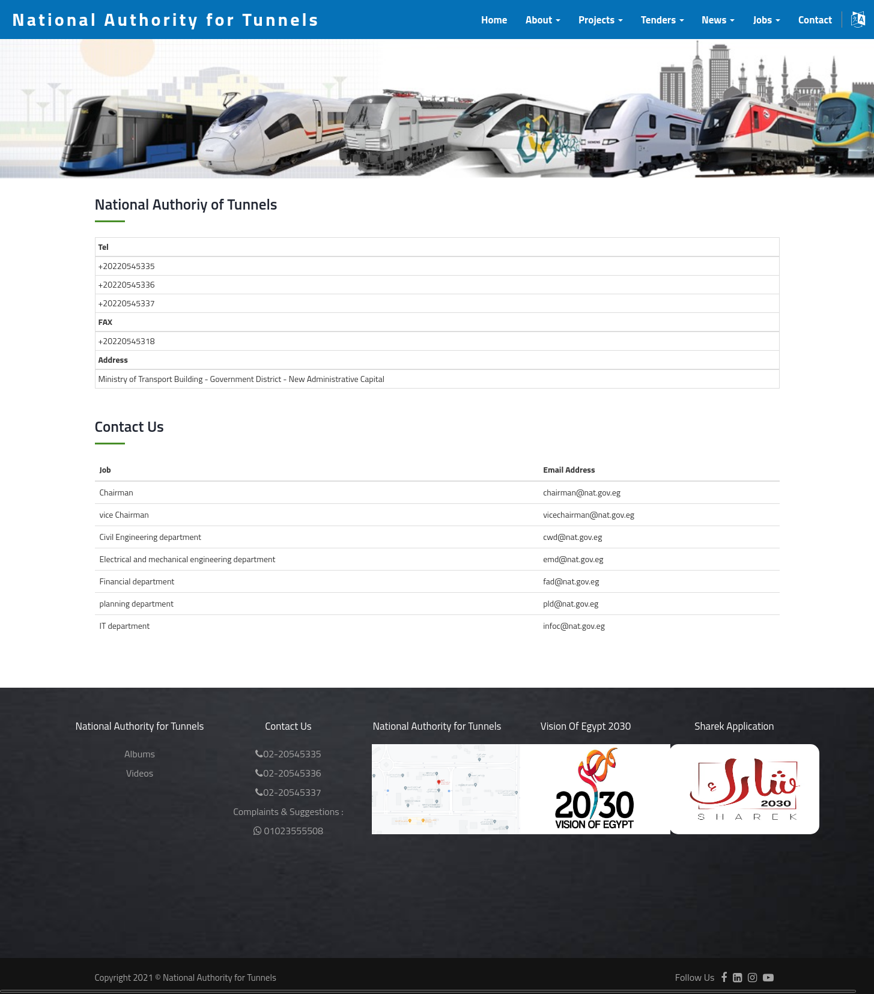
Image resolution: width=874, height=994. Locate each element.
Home (494, 20)
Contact (815, 20)
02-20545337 (288, 792)
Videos (139, 773)
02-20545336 (288, 773)
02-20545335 (288, 754)
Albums (139, 754)
